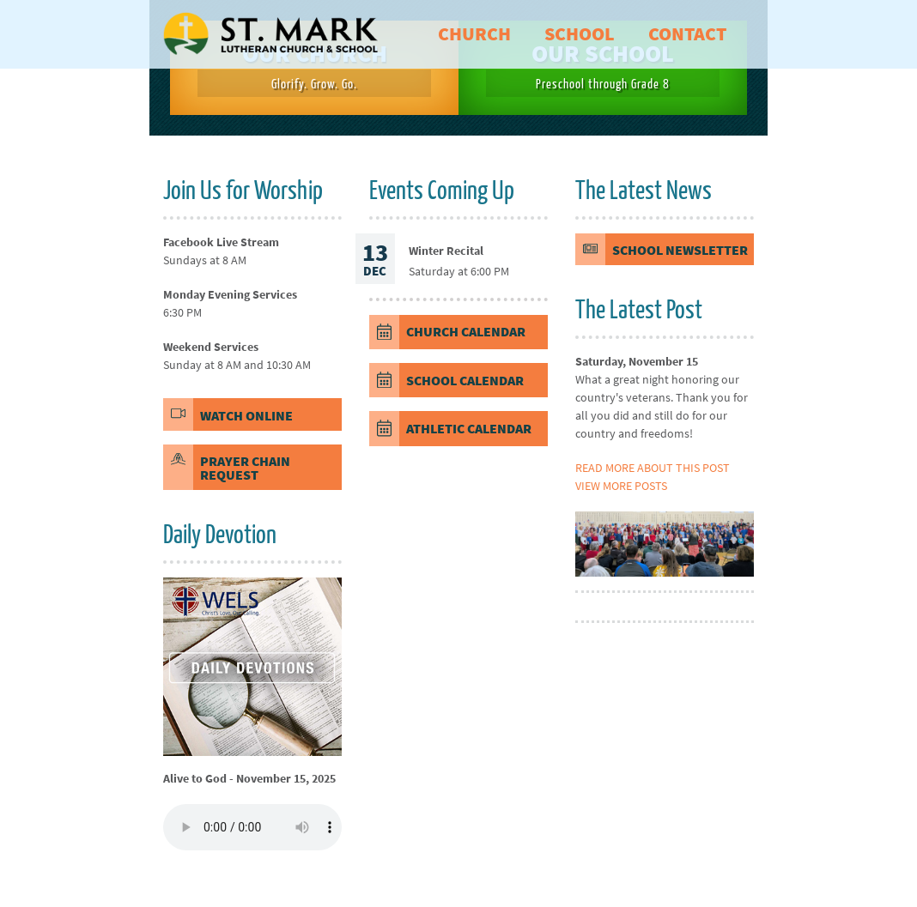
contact (687, 33)
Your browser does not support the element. (252, 827)
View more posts (621, 485)
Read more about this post (652, 467)
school (579, 33)
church (474, 33)
